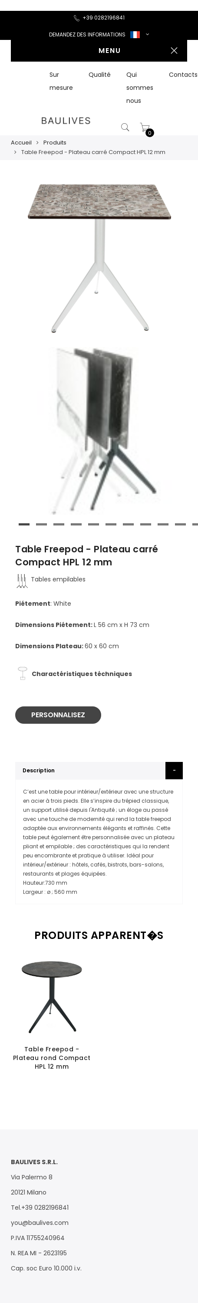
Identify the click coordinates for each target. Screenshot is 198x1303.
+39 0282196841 (99, 17)
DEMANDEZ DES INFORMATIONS (87, 34)
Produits (54, 142)
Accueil (21, 142)
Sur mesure (61, 81)
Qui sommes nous (139, 87)
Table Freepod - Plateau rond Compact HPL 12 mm (52, 1058)
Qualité (100, 74)
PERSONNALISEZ (58, 715)
